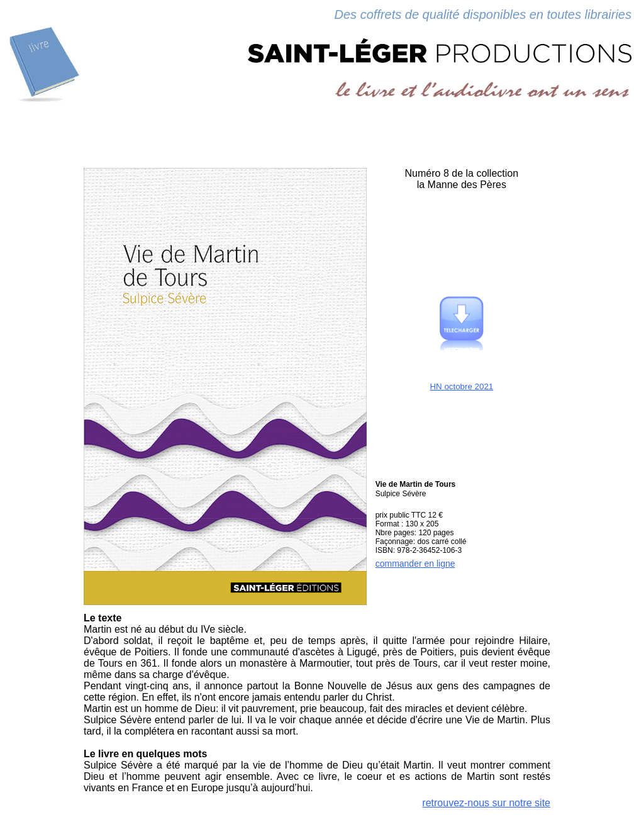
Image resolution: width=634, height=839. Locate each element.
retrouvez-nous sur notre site (486, 802)
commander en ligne (415, 563)
